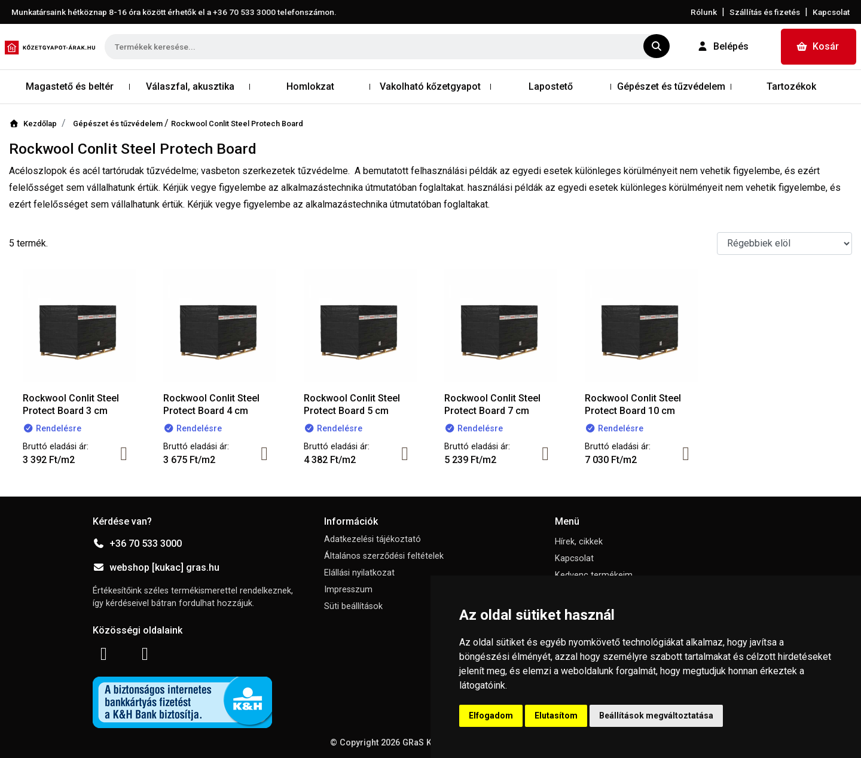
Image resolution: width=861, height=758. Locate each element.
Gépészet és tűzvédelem (118, 123)
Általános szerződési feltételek (384, 556)
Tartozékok (791, 86)
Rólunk (704, 12)
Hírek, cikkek (579, 542)
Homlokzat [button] (310, 86)
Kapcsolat (831, 12)
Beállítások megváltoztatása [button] (656, 715)
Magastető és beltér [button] (70, 86)
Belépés (723, 46)
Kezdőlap (33, 123)
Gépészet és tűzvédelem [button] (671, 86)
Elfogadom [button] (491, 715)
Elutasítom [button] (556, 715)
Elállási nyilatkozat (359, 573)
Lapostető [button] (551, 86)
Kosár (817, 46)
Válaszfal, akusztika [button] (190, 86)
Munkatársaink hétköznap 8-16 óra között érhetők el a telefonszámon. (174, 12)
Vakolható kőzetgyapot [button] (430, 86)
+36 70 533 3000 (137, 543)
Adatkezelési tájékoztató (372, 539)
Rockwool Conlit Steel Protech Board (237, 123)
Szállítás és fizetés (764, 12)
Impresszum (348, 590)
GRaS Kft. (420, 743)
